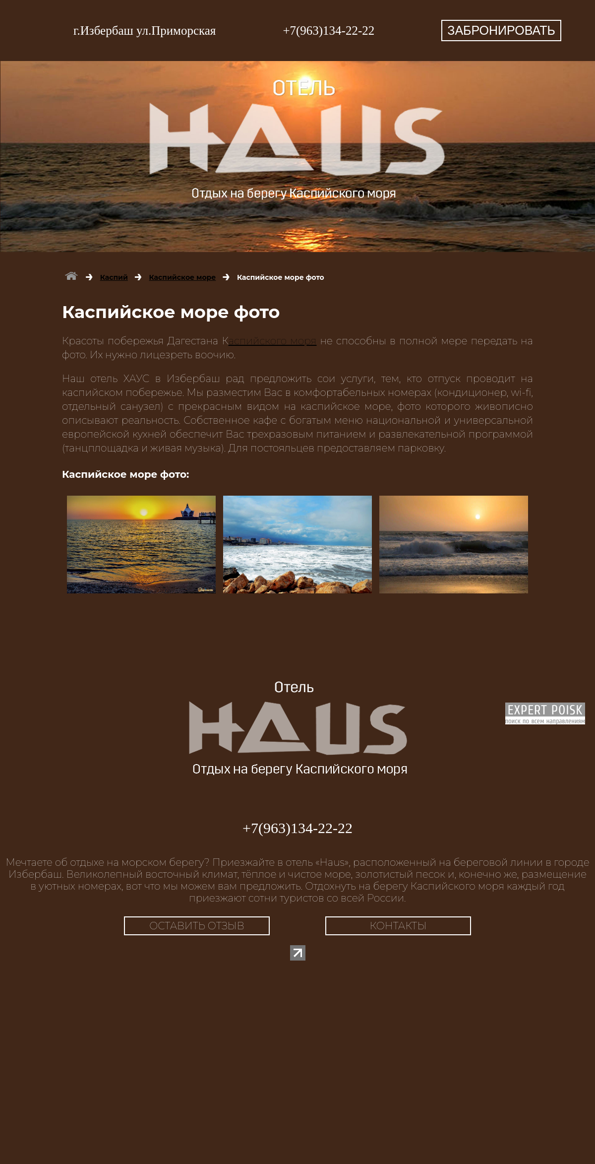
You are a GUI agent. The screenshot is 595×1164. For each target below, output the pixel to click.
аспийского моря (273, 341)
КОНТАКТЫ (398, 926)
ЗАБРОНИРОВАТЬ (501, 30)
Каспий (114, 277)
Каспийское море (182, 277)
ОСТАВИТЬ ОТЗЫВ (196, 926)
